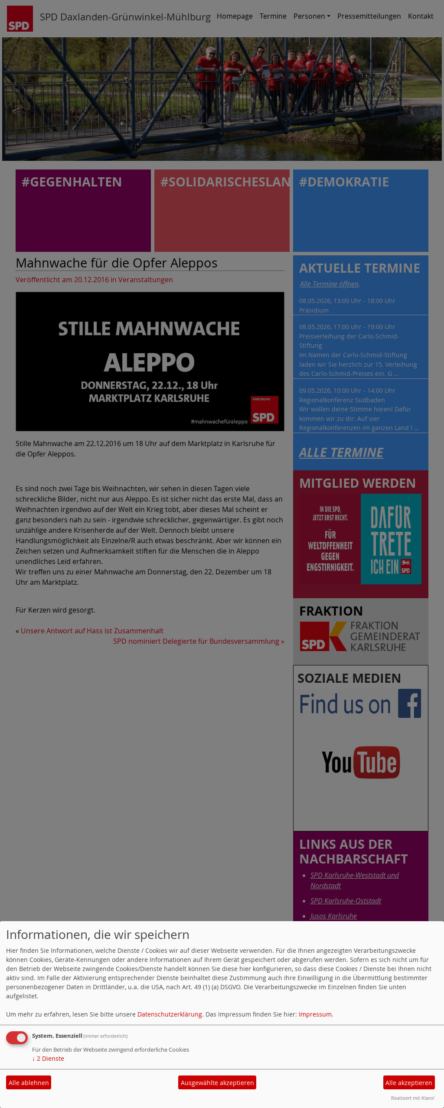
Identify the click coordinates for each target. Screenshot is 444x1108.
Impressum (315, 1014)
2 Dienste (48, 1058)
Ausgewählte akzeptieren (217, 1083)
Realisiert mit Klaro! (412, 1098)
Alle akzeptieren (408, 1083)
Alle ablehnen (29, 1083)
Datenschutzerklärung (169, 1014)
